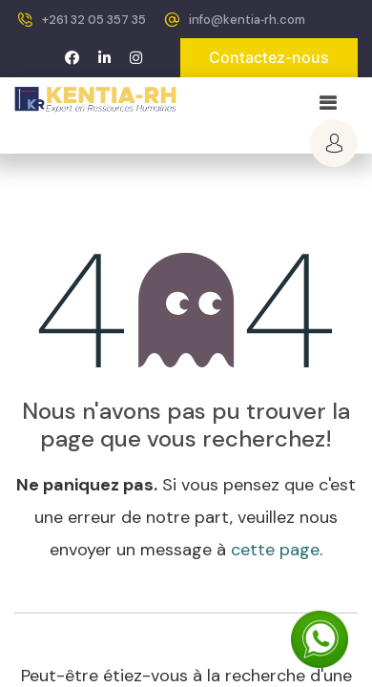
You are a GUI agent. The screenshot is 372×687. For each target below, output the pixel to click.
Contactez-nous (269, 57)
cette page (275, 549)
